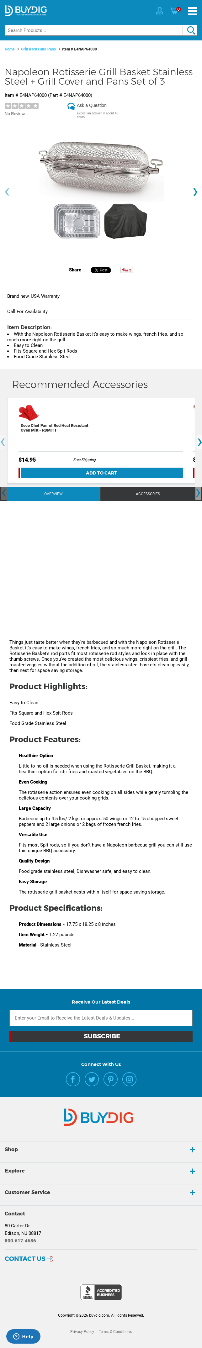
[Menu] (192, 11)
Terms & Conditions (115, 1332)
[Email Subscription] (101, 1018)
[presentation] (7, 192)
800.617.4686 (20, 1241)
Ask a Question (92, 105)
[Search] (101, 30)
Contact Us (25, 1258)
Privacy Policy (82, 1332)
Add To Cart (101, 473)
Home (10, 49)
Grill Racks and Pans (38, 49)
